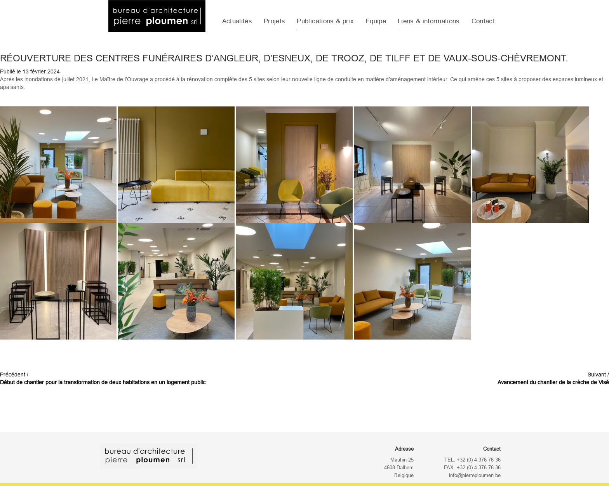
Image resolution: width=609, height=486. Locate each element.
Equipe (375, 21)
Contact (483, 21)
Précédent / (102, 378)
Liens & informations (429, 21)
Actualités (237, 21)
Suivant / (553, 378)
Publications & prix (325, 21)
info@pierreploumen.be (475, 475)
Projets (274, 21)
